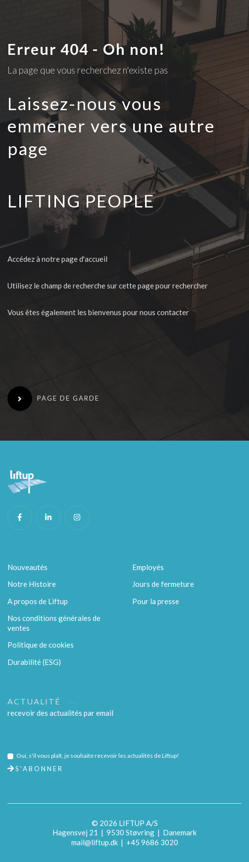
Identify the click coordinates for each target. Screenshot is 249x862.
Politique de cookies (40, 644)
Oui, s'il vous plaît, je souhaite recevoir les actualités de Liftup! (97, 755)
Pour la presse (155, 601)
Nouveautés (27, 567)
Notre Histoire (31, 583)
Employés (148, 567)
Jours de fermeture (163, 583)
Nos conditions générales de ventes (53, 623)
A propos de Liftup (37, 601)
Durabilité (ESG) (34, 661)
